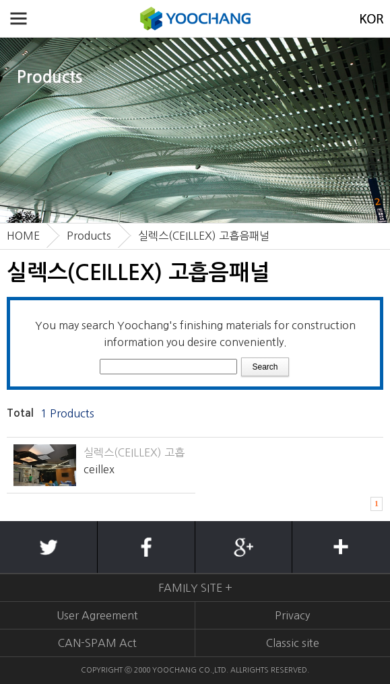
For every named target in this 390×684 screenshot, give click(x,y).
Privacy (292, 615)
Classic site (292, 643)
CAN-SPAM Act (97, 643)
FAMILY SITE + (195, 587)
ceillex (99, 469)
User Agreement (97, 615)
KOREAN (371, 18)
